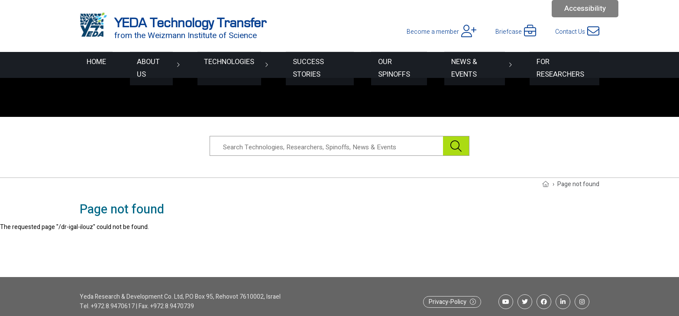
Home (90, 65)
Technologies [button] (218, 65)
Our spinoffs (392, 65)
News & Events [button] (471, 65)
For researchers (565, 65)
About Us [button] (141, 65)
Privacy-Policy (447, 301)
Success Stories (310, 65)
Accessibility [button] (585, 8)
